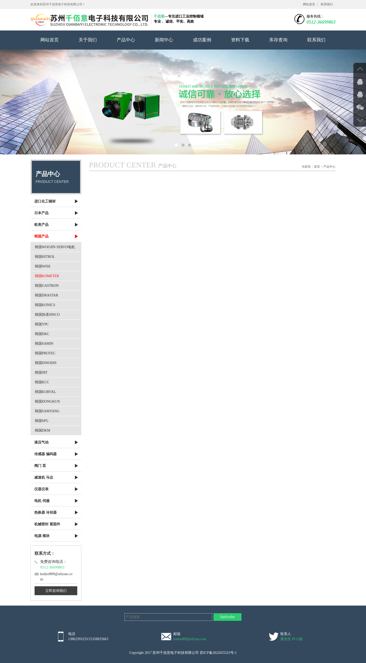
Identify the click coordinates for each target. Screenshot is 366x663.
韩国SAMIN (44, 343)
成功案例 (202, 39)
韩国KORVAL (45, 392)
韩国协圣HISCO (47, 315)
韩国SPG (42, 421)
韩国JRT (41, 372)
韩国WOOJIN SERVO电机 (55, 247)
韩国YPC (42, 324)
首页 (317, 166)
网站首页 (309, 4)
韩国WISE (43, 266)
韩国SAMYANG (47, 411)
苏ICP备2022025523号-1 (218, 653)
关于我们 (88, 39)
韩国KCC (42, 382)
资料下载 (240, 39)
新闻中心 (164, 39)
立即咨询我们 (56, 591)
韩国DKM (42, 430)
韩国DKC (42, 334)
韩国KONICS (45, 305)
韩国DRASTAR (46, 295)
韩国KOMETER (47, 276)
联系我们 (327, 4)
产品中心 (126, 39)
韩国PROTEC (45, 353)
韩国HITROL (45, 257)
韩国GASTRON (47, 286)
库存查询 (278, 39)
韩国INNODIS (46, 363)
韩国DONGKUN (47, 401)
